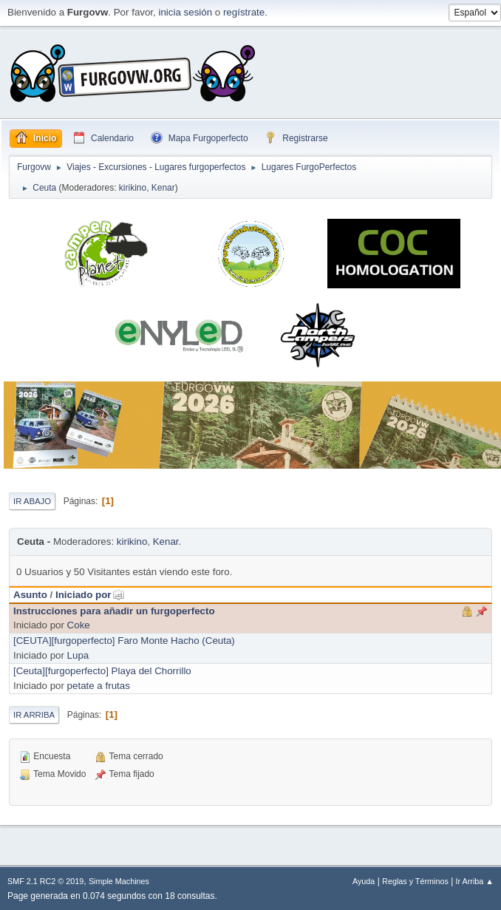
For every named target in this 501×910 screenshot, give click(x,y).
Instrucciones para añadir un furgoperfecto (114, 611)
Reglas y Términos (415, 881)
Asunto (30, 594)
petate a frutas (98, 685)
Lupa (78, 655)
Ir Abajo (32, 501)
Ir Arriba (34, 714)
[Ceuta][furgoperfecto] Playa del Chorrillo (102, 670)
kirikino (132, 188)
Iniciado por (90, 594)
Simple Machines (119, 881)
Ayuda (363, 881)
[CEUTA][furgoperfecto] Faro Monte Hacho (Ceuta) (124, 640)
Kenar (163, 188)
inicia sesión (185, 12)
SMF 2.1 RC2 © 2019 (45, 881)
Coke (78, 625)
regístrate (244, 12)
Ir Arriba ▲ (475, 881)
